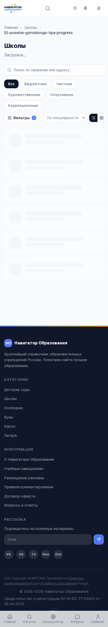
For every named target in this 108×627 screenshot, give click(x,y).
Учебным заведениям (23, 468)
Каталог (29, 619)
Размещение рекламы (24, 478)
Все (11, 84)
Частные (64, 84)
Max (45, 554)
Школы (30, 27)
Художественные (24, 94)
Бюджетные (35, 84)
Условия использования (58, 583)
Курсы (9, 426)
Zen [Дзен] (58, 554)
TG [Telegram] (33, 554)
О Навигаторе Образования (29, 459)
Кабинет (98, 619)
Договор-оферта (19, 496)
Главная (11, 27)
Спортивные (61, 94)
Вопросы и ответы (21, 505)
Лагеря (10, 435)
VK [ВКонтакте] (8, 554)
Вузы (8, 417)
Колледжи (13, 408)
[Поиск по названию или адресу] (55, 70)
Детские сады (17, 389)
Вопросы (77, 619)
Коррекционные (23, 105)
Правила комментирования (28, 487)
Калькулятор (53, 619)
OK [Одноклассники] (21, 554)
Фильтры (21, 118)
